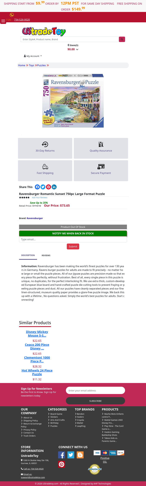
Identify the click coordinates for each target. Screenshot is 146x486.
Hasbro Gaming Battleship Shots (110, 434)
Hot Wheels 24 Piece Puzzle (37, 372)
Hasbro (79, 416)
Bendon (79, 413)
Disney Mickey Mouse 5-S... (37, 334)
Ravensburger (35, 218)
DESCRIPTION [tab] (28, 255)
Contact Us (27, 432)
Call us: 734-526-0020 (33, 468)
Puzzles (53, 426)
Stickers (53, 416)
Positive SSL (104, 460)
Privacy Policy (28, 429)
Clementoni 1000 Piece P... (37, 359)
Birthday (53, 422)
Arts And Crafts (56, 420)
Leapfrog (80, 426)
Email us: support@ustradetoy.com (33, 476)
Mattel (79, 422)
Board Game (55, 413)
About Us (26, 417)
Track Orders (28, 435)
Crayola (79, 420)
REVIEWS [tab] (46, 255)
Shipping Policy (29, 420)
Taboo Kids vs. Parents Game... (110, 440)
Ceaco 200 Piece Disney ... (37, 346)
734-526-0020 (22, 19)
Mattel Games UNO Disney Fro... (112, 421)
